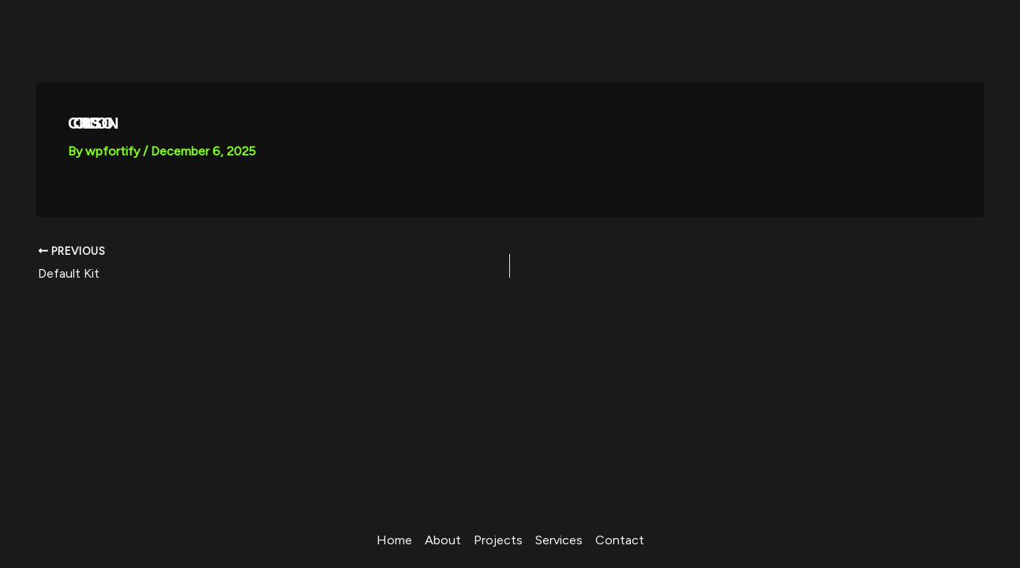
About (443, 539)
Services (559, 539)
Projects (498, 539)
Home (394, 539)
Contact (619, 539)
